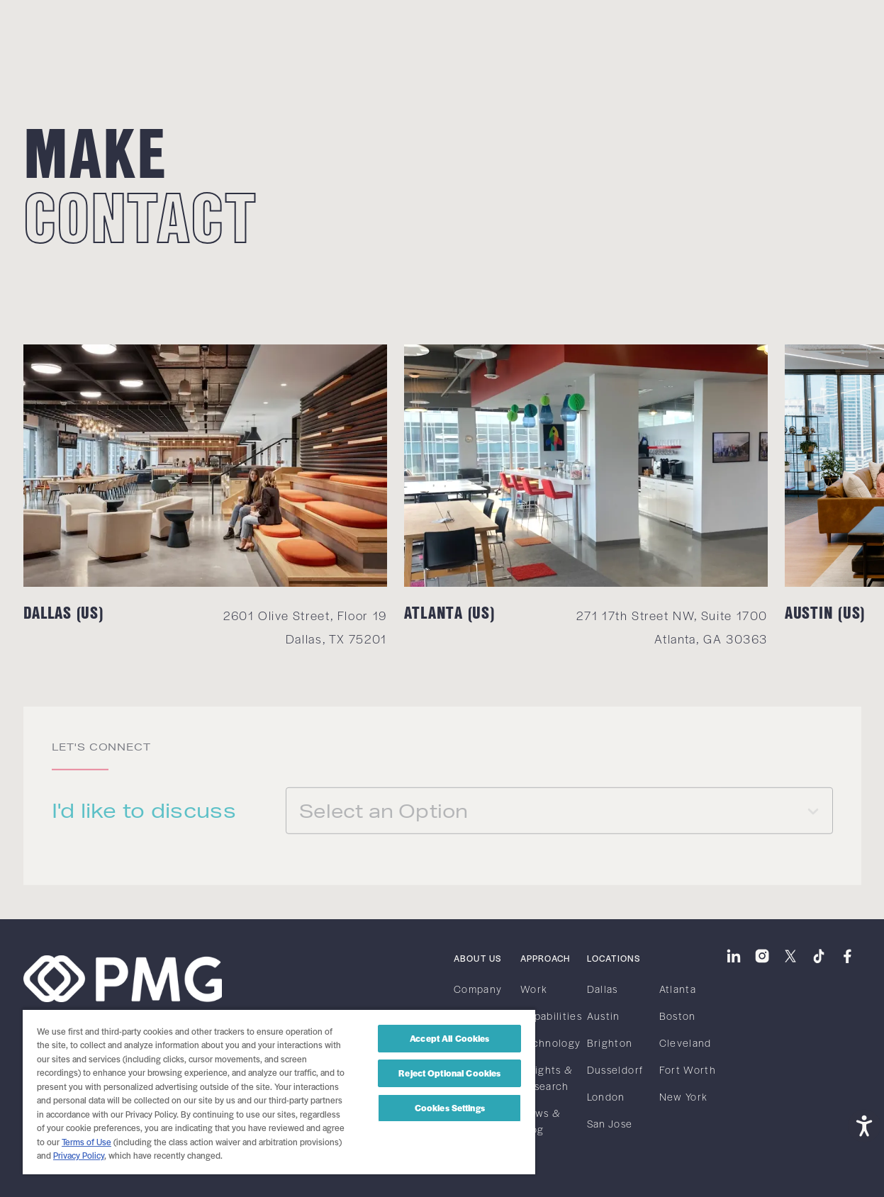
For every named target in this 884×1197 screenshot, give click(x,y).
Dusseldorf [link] (615, 1069)
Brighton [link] (610, 1042)
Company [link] (478, 989)
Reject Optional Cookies (449, 1073)
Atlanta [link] (678, 989)
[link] (63, 26)
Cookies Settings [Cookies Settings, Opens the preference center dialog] (450, 1107)
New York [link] (683, 1096)
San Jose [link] (610, 1123)
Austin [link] (603, 1015)
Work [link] (533, 989)
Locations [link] (614, 958)
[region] (279, 1091)
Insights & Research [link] (547, 1077)
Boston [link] (677, 1015)
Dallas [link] (602, 989)
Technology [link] (550, 1042)
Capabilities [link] (551, 1015)
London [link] (606, 1096)
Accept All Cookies (449, 1038)
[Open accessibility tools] (864, 1124)
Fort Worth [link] (688, 1069)
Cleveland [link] (685, 1042)
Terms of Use (86, 1141)
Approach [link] (545, 958)
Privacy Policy (78, 1155)
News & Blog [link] (540, 1121)
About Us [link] (477, 958)
